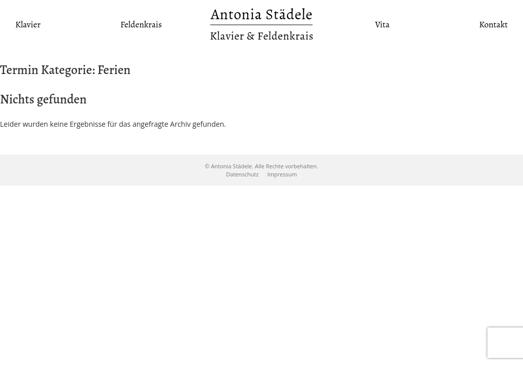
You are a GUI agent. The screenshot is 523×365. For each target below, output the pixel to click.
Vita (382, 24)
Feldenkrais (141, 24)
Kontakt (493, 24)
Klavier (28, 24)
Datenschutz (242, 174)
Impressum (282, 174)
